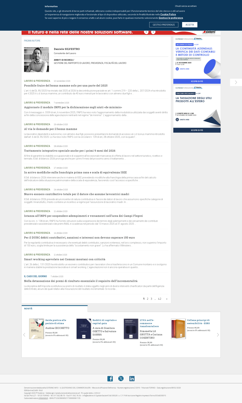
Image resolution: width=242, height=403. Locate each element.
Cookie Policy (168, 14)
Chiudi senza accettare (186, 6)
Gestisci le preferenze (171, 18)
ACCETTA (190, 24)
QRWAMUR (43, 398)
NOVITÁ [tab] (55, 307)
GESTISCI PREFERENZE (164, 24)
